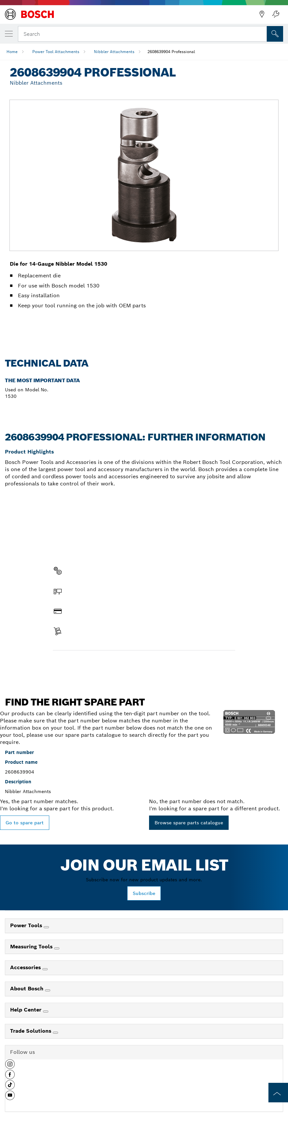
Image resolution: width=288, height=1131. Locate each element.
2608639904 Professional (171, 51)
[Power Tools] (46, 927)
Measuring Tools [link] (32, 946)
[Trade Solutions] (55, 1033)
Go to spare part (25, 823)
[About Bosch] (47, 990)
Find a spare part (78, 664)
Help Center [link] (26, 1009)
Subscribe (144, 893)
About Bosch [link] (27, 988)
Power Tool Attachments (55, 51)
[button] (10, 1066)
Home (12, 51)
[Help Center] (45, 1011)
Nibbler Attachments (114, 51)
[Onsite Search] (275, 34)
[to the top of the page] (278, 1092)
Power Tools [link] (27, 925)
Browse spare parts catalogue (189, 823)
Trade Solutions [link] (31, 1030)
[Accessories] (45, 969)
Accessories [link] (26, 967)
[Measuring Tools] (56, 948)
